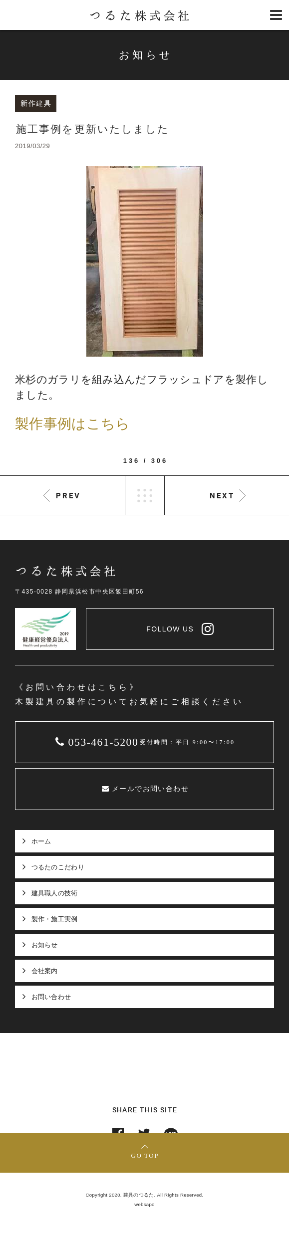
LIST (145, 495)
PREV (68, 495)
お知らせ (44, 945)
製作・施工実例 (54, 919)
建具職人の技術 (54, 893)
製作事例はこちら (72, 423)
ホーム (41, 841)
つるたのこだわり (57, 867)
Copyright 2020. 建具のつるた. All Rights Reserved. (145, 1195)
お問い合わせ (51, 997)
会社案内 (44, 971)
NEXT (222, 495)
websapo (144, 1204)
